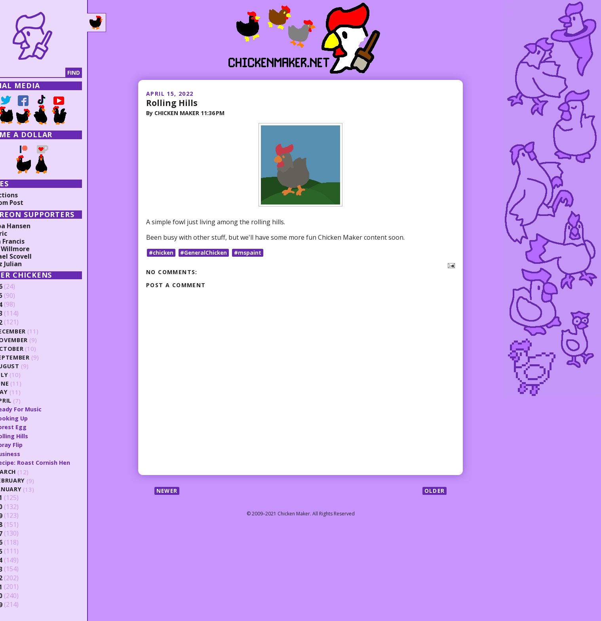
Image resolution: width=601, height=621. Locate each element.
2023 (18, 313)
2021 (18, 497)
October (32, 348)
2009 (18, 604)
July (24, 374)
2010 (18, 595)
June (25, 383)
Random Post (27, 202)
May (24, 392)
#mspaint (252, 252)
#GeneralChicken (206, 252)
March (28, 471)
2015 (18, 550)
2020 (18, 506)
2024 (18, 304)
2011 (18, 586)
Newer (167, 490)
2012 (18, 577)
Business (31, 453)
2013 (18, 568)
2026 (18, 286)
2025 (18, 295)
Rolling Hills (172, 102)
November (35, 340)
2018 (18, 524)
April (26, 401)
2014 (18, 559)
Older (434, 490)
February (33, 480)
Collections (24, 195)
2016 (18, 541)
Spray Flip (32, 444)
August (30, 366)
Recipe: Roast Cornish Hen (56, 462)
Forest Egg (34, 427)
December (34, 331)
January (31, 488)
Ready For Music (42, 409)
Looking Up (34, 418)
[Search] (47, 73)
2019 (18, 515)
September (35, 357)
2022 (18, 322)
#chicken (162, 252)
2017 (18, 532)
